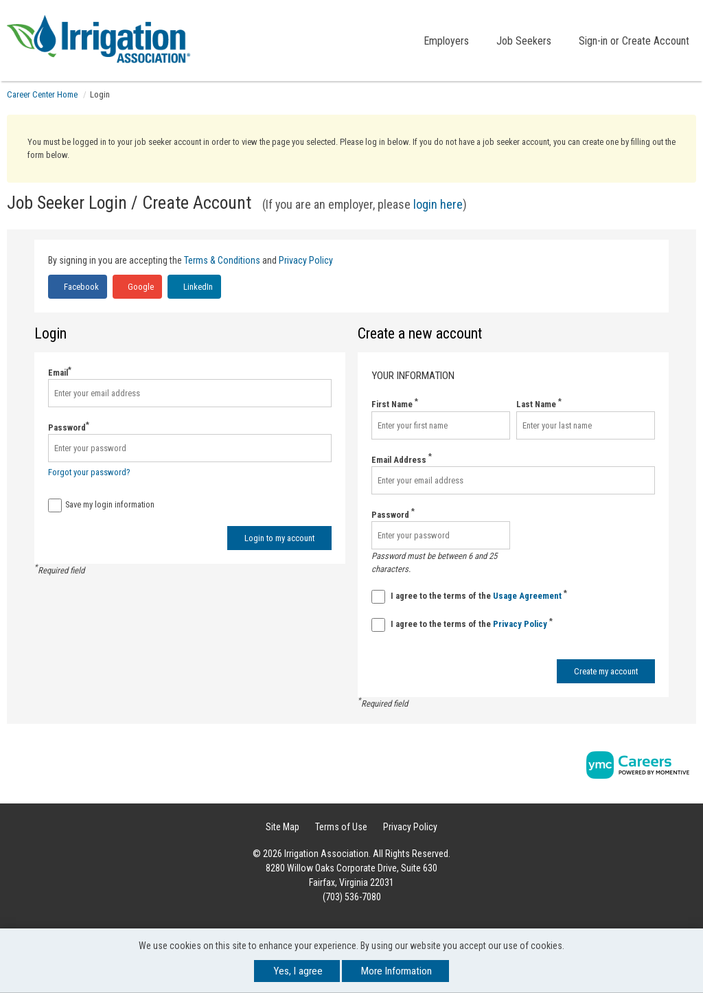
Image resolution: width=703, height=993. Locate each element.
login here (438, 204)
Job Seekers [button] (523, 40)
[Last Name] (585, 425)
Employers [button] (446, 40)
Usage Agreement (528, 596)
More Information (396, 971)
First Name (394, 403)
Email (59, 372)
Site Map (282, 826)
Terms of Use (341, 826)
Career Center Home (42, 94)
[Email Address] (513, 480)
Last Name (539, 403)
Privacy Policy (306, 260)
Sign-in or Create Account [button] (634, 40)
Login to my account (279, 538)
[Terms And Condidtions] (378, 597)
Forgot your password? (89, 472)
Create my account (606, 671)
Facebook (80, 287)
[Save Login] (55, 505)
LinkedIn (197, 287)
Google (140, 287)
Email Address (401, 459)
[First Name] (440, 425)
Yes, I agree (298, 971)
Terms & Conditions (222, 260)
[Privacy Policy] (378, 625)
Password (68, 427)
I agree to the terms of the (469, 596)
